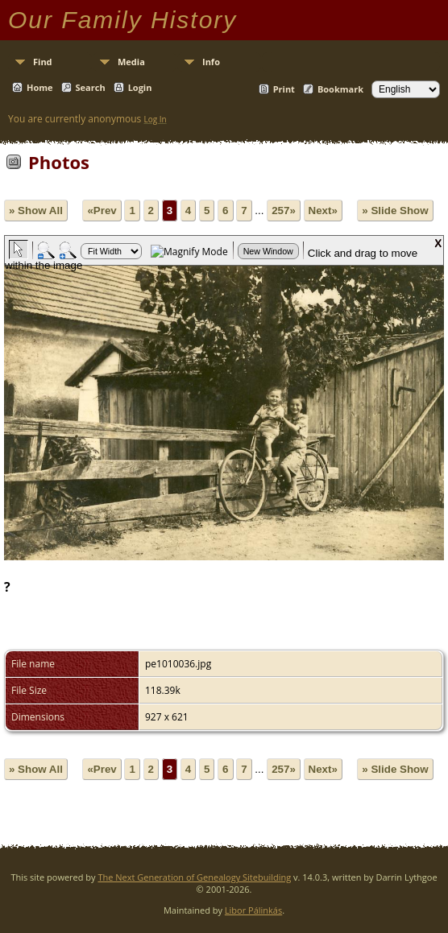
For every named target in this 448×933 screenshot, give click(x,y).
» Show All (36, 210)
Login (140, 87)
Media (131, 62)
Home (40, 87)
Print (284, 89)
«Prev (101, 210)
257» (284, 210)
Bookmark (340, 89)
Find (42, 62)
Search (91, 87)
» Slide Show (395, 210)
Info (211, 62)
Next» (323, 210)
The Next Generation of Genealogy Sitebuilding (194, 877)
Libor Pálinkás (253, 910)
